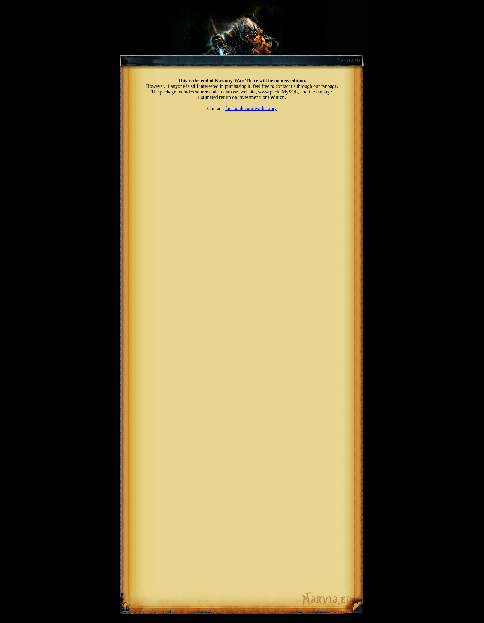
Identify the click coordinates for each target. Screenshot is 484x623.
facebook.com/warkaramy (251, 108)
